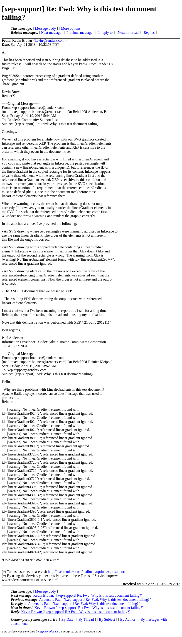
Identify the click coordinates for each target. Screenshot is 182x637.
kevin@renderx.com (49, 40)
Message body (45, 28)
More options (71, 28)
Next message (51, 32)
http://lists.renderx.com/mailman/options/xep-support (86, 572)
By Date (67, 619)
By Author (127, 619)
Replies (149, 32)
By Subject (107, 619)
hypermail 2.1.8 (49, 631)
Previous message (79, 32)
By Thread (86, 619)
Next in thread (128, 32)
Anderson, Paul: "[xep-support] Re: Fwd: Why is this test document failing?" (95, 599)
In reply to (105, 32)
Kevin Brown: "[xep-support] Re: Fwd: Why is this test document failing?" (88, 595)
